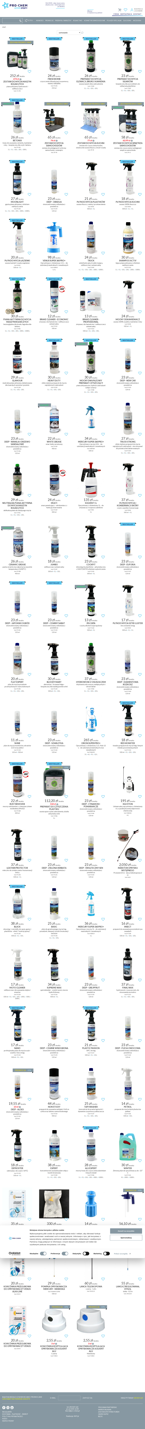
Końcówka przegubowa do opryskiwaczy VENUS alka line (17, 1289)
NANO (17, 1048)
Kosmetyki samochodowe (94, 20)
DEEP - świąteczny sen (91, 868)
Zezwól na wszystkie (126, 1402)
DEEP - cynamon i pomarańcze (91, 805)
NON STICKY (54, 1107)
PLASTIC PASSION (91, 1048)
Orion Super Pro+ (90, 743)
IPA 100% (91, 623)
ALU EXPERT (91, 1168)
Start (4, 27)
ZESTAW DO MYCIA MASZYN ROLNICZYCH (17, 82)
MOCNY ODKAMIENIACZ (128, 319)
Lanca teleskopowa (91, 1286)
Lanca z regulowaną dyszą (127, 1287)
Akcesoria (137, 20)
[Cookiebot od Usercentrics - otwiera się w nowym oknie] (15, 1424)
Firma (116, 15)
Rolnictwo (77, 20)
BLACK (17, 926)
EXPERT (54, 1168)
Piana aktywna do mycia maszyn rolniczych (17, 320)
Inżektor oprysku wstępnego (128, 869)
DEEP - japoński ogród (17, 623)
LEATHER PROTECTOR (17, 868)
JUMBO (54, 564)
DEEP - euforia (127, 564)
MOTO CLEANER (17, 987)
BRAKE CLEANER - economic (54, 319)
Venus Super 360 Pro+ (54, 260)
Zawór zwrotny (54, 1227)
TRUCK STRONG (127, 441)
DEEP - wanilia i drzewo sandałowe (17, 442)
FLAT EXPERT (17, 682)
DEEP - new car (128, 380)
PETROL (128, 1107)
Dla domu (127, 20)
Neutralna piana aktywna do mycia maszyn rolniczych (17, 505)
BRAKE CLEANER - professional (91, 320)
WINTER (128, 1168)
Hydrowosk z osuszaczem (91, 682)
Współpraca (126, 15)
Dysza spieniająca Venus (91, 1227)
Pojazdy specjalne (114, 20)
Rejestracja (138, 9)
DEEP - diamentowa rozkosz (127, 683)
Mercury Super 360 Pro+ (91, 441)
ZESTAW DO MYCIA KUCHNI (90, 143)
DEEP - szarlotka (54, 743)
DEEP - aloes (17, 1109)
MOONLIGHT (17, 202)
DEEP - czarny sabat (54, 623)
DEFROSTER (17, 1168)
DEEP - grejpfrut (91, 987)
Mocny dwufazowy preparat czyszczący (91, 381)
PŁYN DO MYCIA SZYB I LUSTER (128, 623)
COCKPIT (90, 564)
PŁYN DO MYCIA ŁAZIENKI (17, 260)
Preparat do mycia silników (127, 80)
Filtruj (30, 20)
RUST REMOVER (17, 804)
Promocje (49, 20)
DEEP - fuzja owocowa (127, 1048)
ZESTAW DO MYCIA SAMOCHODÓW (54, 144)
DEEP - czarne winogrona (54, 1048)
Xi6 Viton (128, 804)
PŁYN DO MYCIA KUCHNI (128, 202)
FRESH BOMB (54, 79)
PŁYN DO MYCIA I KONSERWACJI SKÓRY (128, 504)
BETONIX (17, 140)
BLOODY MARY (54, 682)
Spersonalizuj (126, 1409)
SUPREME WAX (54, 987)
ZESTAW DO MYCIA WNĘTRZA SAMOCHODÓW (128, 144)
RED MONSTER (128, 743)
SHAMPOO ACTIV (127, 260)
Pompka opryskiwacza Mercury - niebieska (54, 1287)
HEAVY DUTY (54, 380)
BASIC (54, 926)
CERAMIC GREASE (17, 564)
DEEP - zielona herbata (54, 868)
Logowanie (138, 11)
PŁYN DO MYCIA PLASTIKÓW (91, 202)
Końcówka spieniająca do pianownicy (17, 1228)
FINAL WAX (127, 987)
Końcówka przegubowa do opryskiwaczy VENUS (17, 1344)
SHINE (17, 743)
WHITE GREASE (54, 441)
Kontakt (137, 15)
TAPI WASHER (91, 1107)
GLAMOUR (17, 380)
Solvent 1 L (91, 503)
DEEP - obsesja (54, 202)
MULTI (54, 503)
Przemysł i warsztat (63, 20)
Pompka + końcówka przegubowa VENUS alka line (127, 1232)
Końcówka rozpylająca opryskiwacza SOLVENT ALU (54, 1348)
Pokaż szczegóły (121, 1424)
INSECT (127, 926)
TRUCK (91, 260)
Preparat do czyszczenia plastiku (54, 807)
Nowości (40, 20)
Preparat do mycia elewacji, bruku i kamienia (90, 80)
